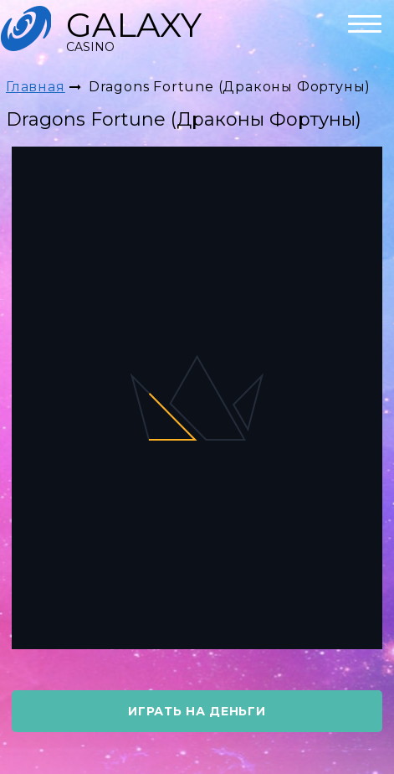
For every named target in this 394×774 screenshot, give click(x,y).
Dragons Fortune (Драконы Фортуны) (230, 87)
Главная (35, 87)
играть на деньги (196, 711)
